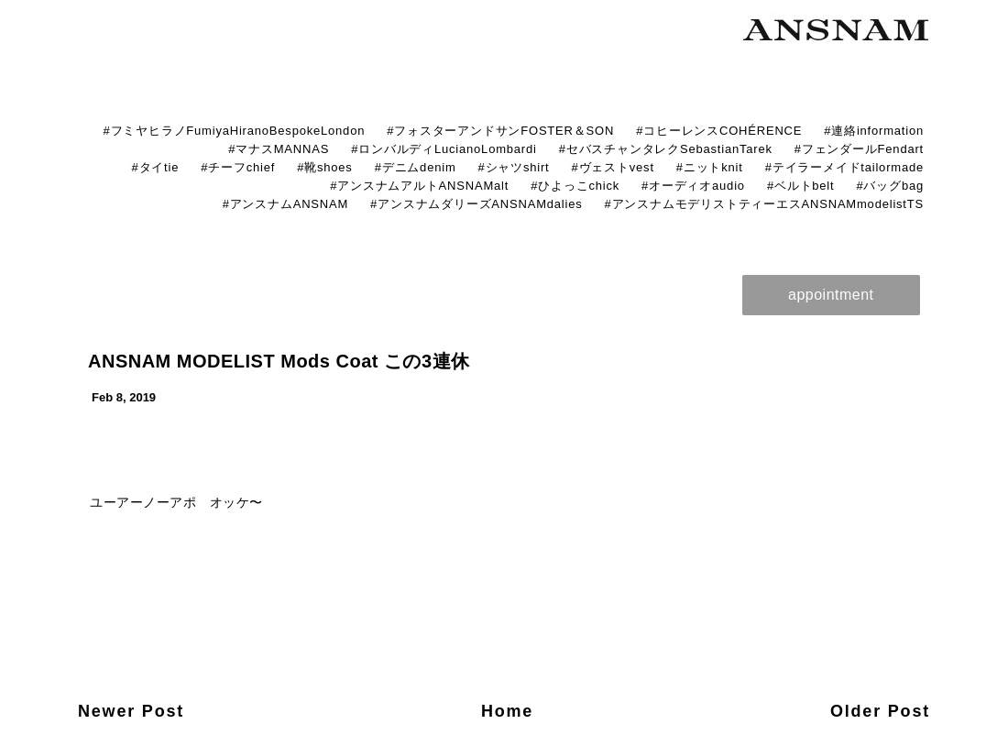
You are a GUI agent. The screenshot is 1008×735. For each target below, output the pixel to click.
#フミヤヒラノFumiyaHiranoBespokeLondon (234, 130)
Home (507, 711)
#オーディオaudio (693, 185)
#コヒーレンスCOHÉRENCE (719, 130)
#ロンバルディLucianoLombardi (444, 149)
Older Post (880, 711)
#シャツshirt (514, 167)
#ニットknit (709, 167)
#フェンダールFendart (859, 149)
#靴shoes (325, 167)
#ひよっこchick (575, 185)
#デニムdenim (415, 167)
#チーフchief (238, 167)
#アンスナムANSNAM (285, 204)
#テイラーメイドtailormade (844, 167)
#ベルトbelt (801, 185)
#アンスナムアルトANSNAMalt (419, 185)
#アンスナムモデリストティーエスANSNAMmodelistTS (764, 204)
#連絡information (874, 130)
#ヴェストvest (613, 167)
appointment (831, 294)
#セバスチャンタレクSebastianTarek (665, 149)
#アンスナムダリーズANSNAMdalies (476, 204)
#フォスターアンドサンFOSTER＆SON (500, 130)
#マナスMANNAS (278, 149)
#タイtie (155, 167)
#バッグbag (890, 185)
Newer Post (131, 711)
